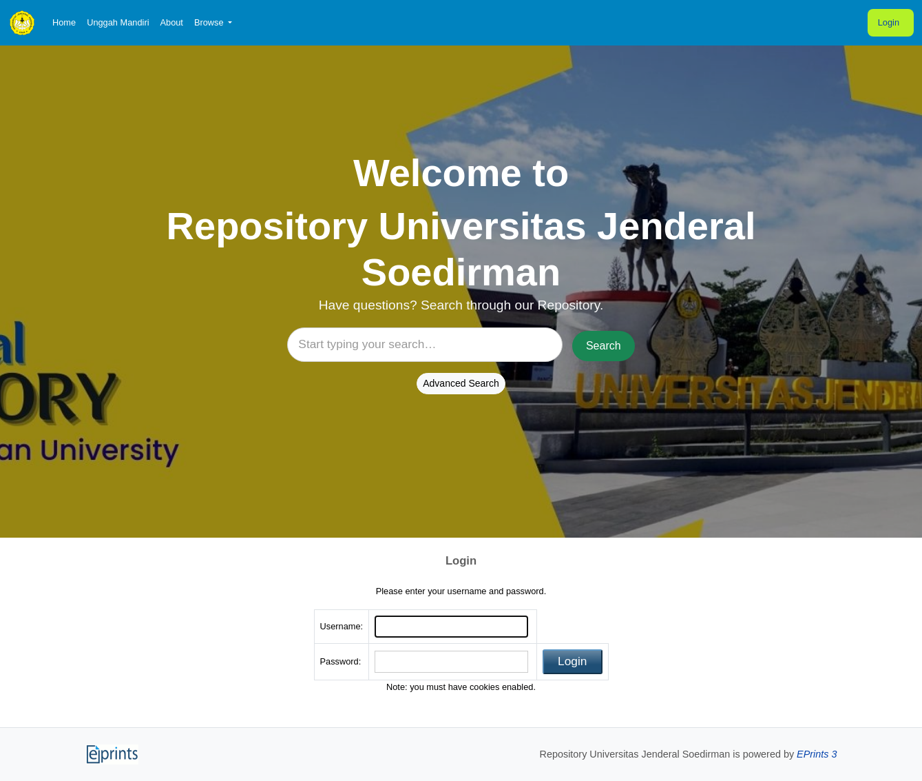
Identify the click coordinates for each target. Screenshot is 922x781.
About (171, 22)
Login (888, 22)
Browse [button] (210, 22)
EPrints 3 (817, 754)
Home (64, 22)
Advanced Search (461, 383)
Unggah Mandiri (118, 22)
